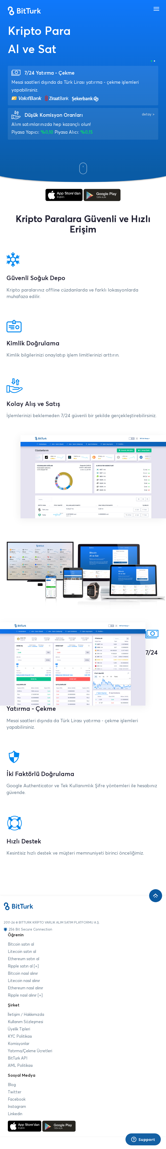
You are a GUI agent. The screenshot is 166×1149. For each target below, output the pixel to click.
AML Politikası (20, 1066)
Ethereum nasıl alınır (25, 988)
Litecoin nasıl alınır (24, 981)
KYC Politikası (20, 1036)
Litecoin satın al (22, 952)
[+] (36, 966)
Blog (12, 1085)
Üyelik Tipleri (19, 1029)
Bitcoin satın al (21, 944)
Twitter (14, 1092)
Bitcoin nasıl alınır (23, 974)
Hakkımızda (34, 1015)
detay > (148, 114)
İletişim (14, 1015)
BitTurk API (17, 1058)
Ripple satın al (20, 966)
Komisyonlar (18, 1044)
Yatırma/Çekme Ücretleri (30, 1051)
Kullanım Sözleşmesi (25, 1022)
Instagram (17, 1107)
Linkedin (15, 1114)
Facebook (16, 1099)
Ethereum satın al (23, 959)
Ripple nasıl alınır (22, 995)
